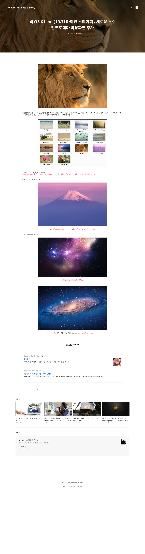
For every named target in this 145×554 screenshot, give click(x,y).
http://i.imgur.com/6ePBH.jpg (61, 229)
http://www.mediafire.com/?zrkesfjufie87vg (78, 174)
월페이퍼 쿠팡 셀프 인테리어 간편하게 (38, 373)
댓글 (18, 432)
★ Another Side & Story (18, 7)
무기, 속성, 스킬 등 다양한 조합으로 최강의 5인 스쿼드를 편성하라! (46, 361)
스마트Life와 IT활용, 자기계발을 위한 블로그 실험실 (34, 443)
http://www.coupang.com (32, 370)
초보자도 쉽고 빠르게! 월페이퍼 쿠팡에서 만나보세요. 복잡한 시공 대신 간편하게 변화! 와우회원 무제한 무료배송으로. (64, 376)
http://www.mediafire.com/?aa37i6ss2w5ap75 (39, 174)
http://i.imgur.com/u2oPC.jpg (84, 229)
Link (63, 482)
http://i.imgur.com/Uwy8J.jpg (82, 333)
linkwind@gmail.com (75, 482)
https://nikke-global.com (32, 356)
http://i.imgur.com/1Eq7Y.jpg (72, 280)
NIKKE (27, 359)
